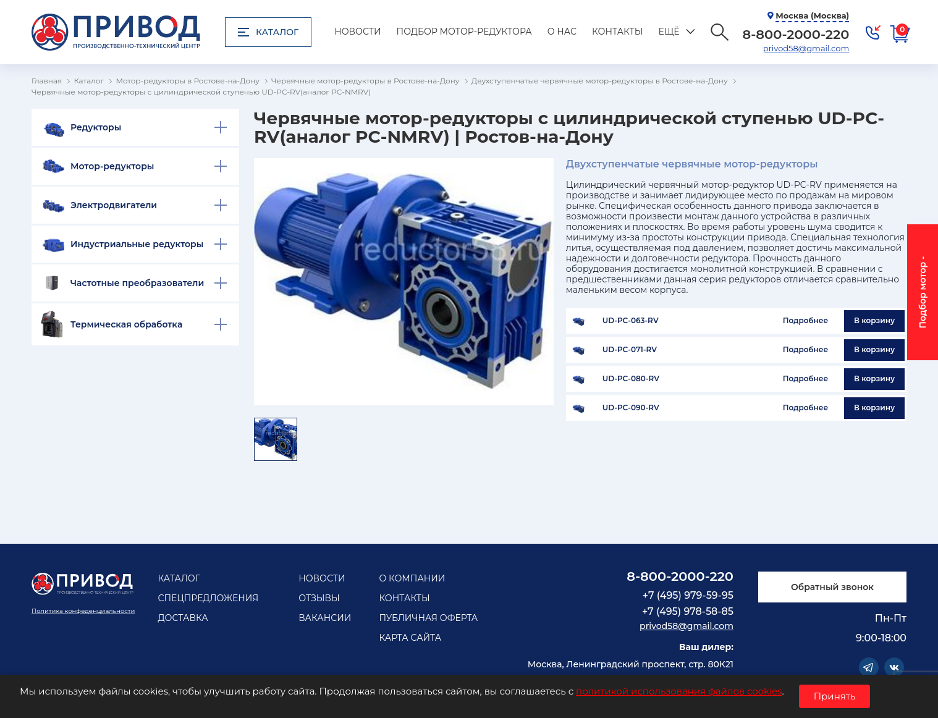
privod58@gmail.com (806, 48)
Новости (357, 31)
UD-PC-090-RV (630, 407)
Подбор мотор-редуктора (464, 31)
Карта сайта (410, 637)
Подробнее (805, 320)
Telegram (869, 667)
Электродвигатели (113, 205)
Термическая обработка (126, 324)
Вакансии (324, 617)
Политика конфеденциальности (83, 611)
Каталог (268, 32)
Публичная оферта (428, 617)
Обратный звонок (832, 587)
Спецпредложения (208, 598)
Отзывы (319, 598)
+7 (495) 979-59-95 (688, 595)
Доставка (183, 617)
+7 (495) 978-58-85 (687, 611)
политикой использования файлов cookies (679, 691)
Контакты (617, 31)
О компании (412, 578)
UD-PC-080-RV (630, 378)
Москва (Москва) (812, 15)
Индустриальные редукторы (136, 244)
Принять (835, 696)
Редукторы (95, 127)
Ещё (668, 31)
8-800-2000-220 (680, 576)
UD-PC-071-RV (629, 349)
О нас (562, 31)
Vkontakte (894, 667)
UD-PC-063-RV (630, 320)
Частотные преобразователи (137, 283)
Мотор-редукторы (112, 166)
